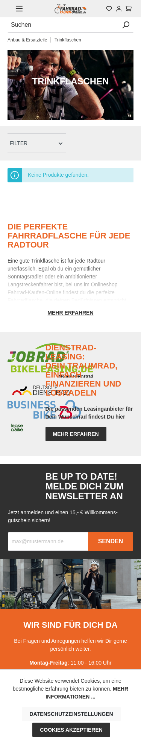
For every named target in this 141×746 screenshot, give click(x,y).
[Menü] (19, 8)
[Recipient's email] (48, 541)
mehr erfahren (76, 434)
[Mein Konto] (119, 8)
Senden (110, 541)
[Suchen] (63, 25)
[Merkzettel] (109, 8)
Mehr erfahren (70, 313)
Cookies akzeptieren (71, 730)
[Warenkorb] (128, 8)
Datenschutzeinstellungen (71, 714)
